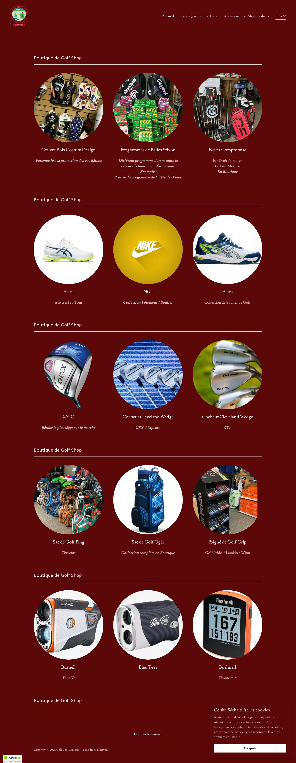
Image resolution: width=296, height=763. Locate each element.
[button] (280, 32)
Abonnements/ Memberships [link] (246, 31)
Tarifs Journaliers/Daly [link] (199, 31)
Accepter (250, 748)
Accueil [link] (168, 31)
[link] (19, 30)
